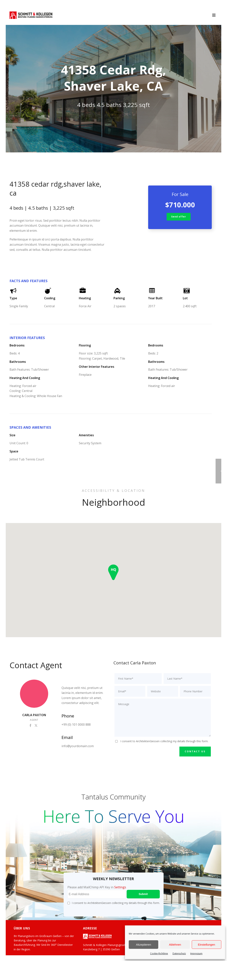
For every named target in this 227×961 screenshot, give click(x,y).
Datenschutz (179, 953)
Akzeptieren (143, 944)
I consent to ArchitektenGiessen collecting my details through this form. (164, 741)
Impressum (196, 953)
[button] (113, 572)
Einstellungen (206, 944)
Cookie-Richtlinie (159, 953)
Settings (120, 887)
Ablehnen (175, 944)
